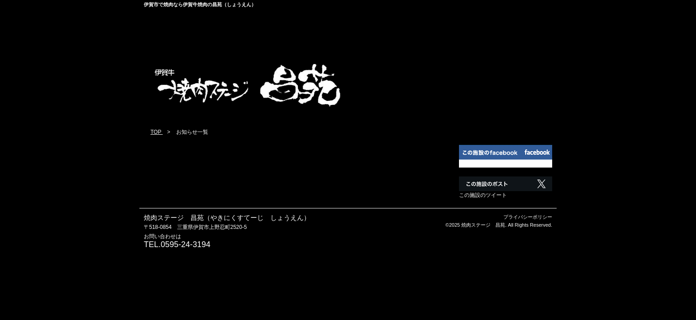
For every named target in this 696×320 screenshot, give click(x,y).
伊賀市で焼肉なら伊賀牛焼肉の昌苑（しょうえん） (200, 4)
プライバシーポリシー (527, 217)
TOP (156, 132)
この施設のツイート (483, 195)
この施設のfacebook (483, 163)
